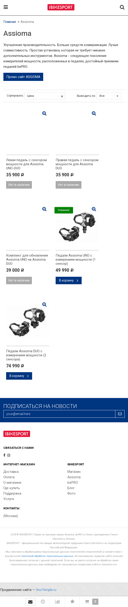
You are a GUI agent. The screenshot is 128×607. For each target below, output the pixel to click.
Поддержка (12, 493)
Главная (9, 22)
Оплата (8, 477)
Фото (71, 493)
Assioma (74, 477)
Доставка (11, 472)
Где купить (11, 488)
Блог (71, 488)
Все (109, 95)
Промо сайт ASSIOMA (23, 77)
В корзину (68, 280)
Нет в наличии (19, 185)
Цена (45, 96)
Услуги (8, 499)
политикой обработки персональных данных (47, 556)
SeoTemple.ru (46, 590)
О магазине (12, 483)
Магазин (74, 472)
